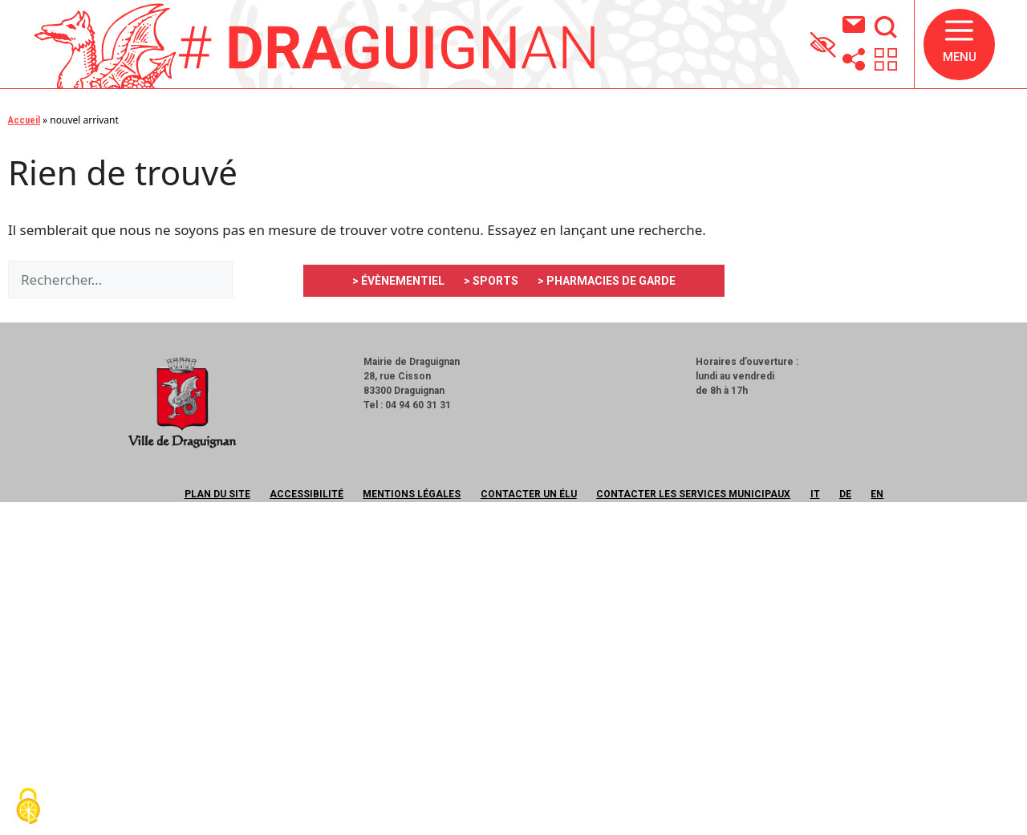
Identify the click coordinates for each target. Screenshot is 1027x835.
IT (815, 493)
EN (877, 493)
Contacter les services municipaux (693, 493)
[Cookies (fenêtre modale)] (28, 807)
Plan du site (217, 493)
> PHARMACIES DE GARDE (607, 280)
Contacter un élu (529, 493)
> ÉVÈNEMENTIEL (398, 280)
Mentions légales (412, 493)
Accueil (24, 120)
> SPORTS (491, 280)
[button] (959, 44)
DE (845, 493)
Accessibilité (306, 493)
